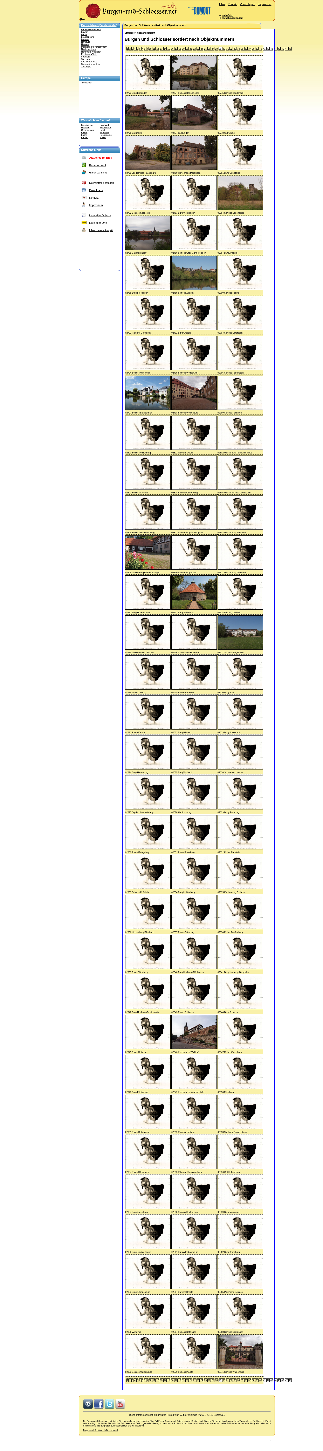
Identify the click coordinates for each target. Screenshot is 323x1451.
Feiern (84, 132)
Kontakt (232, 4)
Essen (84, 135)
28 (216, 49)
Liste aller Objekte (100, 215)
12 (157, 49)
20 (187, 49)
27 (213, 49)
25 (205, 49)
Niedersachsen (88, 49)
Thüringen (86, 66)
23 (198, 49)
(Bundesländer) (99, 25)
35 (242, 49)
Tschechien (86, 82)
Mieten (103, 137)
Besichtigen (86, 125)
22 (194, 49)
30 (224, 49)
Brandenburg (87, 37)
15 (168, 49)
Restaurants (105, 135)
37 (249, 49)
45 (279, 49)
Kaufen (84, 137)
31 (227, 49)
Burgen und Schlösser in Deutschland (100, 1430)
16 (172, 49)
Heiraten (85, 127)
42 (268, 49)
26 (209, 49)
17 (176, 49)
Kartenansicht (97, 165)
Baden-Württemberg (91, 29)
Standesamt (105, 127)
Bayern (84, 32)
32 (231, 49)
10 (150, 49)
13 (161, 49)
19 (183, 49)
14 (165, 49)
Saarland (85, 56)
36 (246, 49)
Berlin (84, 34)
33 (235, 49)
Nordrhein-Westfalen (91, 51)
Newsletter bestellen (101, 182)
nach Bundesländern (232, 18)
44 (275, 49)
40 (260, 49)
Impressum (264, 4)
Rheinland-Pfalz (89, 54)
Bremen (85, 39)
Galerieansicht (98, 172)
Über (222, 4)
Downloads (96, 190)
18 (179, 49)
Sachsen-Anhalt (89, 61)
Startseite (130, 33)
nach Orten (227, 15)
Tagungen (104, 132)
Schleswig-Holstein (90, 64)
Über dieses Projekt (101, 230)
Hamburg (85, 42)
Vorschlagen (247, 4)
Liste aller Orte (98, 222)
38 (253, 49)
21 (191, 49)
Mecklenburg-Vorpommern (94, 47)
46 (282, 49)
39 (257, 49)
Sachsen (85, 59)
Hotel (102, 130)
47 (286, 49)
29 (220, 49)
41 (264, 49)
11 (154, 49)
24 (201, 49)
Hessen (85, 44)
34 (238, 49)
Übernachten (87, 130)
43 (271, 49)
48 (290, 49)
